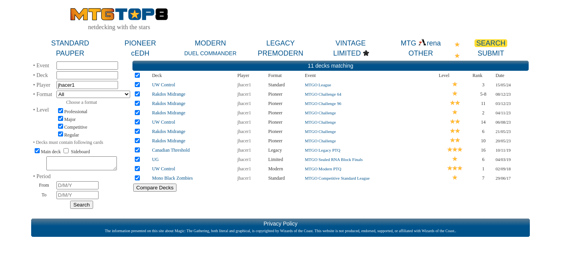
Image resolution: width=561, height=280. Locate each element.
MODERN (210, 43)
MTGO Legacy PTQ (322, 150)
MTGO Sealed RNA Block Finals (334, 159)
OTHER (421, 53)
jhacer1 (244, 85)
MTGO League (318, 84)
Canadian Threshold (171, 150)
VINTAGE (350, 43)
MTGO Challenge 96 (323, 103)
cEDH (140, 53)
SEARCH (491, 43)
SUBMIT (491, 53)
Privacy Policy (280, 226)
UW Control (163, 85)
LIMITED (347, 53)
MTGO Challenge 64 (323, 94)
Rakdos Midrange (168, 94)
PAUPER (70, 53)
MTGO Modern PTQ (323, 168)
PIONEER (140, 43)
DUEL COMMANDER (210, 53)
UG (155, 159)
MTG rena (420, 43)
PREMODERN (280, 53)
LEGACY (280, 43)
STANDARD (70, 43)
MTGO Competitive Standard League (337, 178)
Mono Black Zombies (172, 178)
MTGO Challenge (320, 112)
